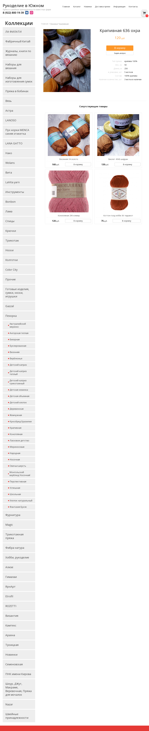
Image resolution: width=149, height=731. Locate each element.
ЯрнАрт (10, 586)
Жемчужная (16, 415)
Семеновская (14, 664)
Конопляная (16, 434)
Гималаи (11, 577)
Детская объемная (19, 396)
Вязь (8, 101)
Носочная (15, 459)
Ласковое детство (19, 440)
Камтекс (10, 625)
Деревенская (17, 408)
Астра (9, 110)
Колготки (11, 260)
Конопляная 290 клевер (69, 215)
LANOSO (10, 120)
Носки (9, 250)
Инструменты (14, 192)
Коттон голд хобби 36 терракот (118, 215)
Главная (66, 6)
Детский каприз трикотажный (17, 382)
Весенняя (14, 352)
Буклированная (18, 345)
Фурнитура (12, 515)
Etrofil (9, 596)
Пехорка (11, 316)
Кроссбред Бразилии (21, 421)
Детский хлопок (18, 402)
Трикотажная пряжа (14, 536)
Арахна (10, 635)
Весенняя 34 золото (68, 159)
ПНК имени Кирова (18, 674)
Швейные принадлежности (16, 716)
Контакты (133, 6)
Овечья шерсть (18, 465)
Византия (11, 616)
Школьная (15, 494)
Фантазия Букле (18, 506)
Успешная (15, 487)
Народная (15, 453)
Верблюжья (16, 358)
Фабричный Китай (17, 41)
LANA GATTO (13, 143)
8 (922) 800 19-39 (13, 12)
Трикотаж (12, 240)
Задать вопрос (120, 53)
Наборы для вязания (13, 66)
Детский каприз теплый (18, 373)
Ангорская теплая (19, 333)
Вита (8, 172)
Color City (11, 269)
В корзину (78, 164)
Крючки (10, 231)
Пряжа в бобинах (16, 91)
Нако (8, 153)
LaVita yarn (12, 182)
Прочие (10, 279)
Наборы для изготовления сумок (18, 79)
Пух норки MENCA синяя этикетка (17, 131)
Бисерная (15, 339)
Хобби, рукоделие (17, 557)
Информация (119, 6)
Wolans (10, 163)
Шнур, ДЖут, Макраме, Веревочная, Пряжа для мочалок (18, 689)
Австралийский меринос (18, 325)
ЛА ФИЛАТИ (13, 31)
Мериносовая (17, 446)
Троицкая (12, 645)
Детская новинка (19, 389)
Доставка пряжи (102, 6)
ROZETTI (10, 606)
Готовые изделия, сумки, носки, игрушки (17, 292)
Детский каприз (18, 364)
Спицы (9, 221)
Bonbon (10, 201)
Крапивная (15, 427)
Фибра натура (14, 548)
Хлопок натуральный (21, 500)
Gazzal (9, 306)
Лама (8, 211)
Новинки (88, 6)
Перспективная (18, 481)
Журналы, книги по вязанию (18, 53)
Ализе (9, 567)
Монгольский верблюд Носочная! (19, 474)
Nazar (9, 704)
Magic (9, 524)
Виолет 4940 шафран (118, 159)
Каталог (77, 6)
